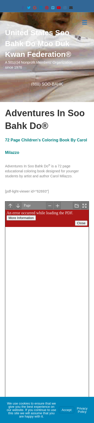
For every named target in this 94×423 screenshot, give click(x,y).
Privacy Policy (82, 410)
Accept (67, 410)
